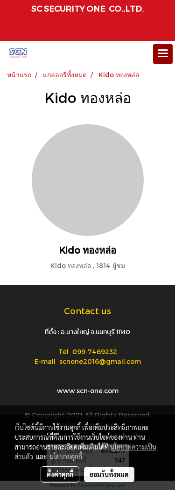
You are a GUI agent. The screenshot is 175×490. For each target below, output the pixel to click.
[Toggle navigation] (163, 54)
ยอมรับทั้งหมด (109, 474)
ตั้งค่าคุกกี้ (60, 474)
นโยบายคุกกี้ (65, 456)
